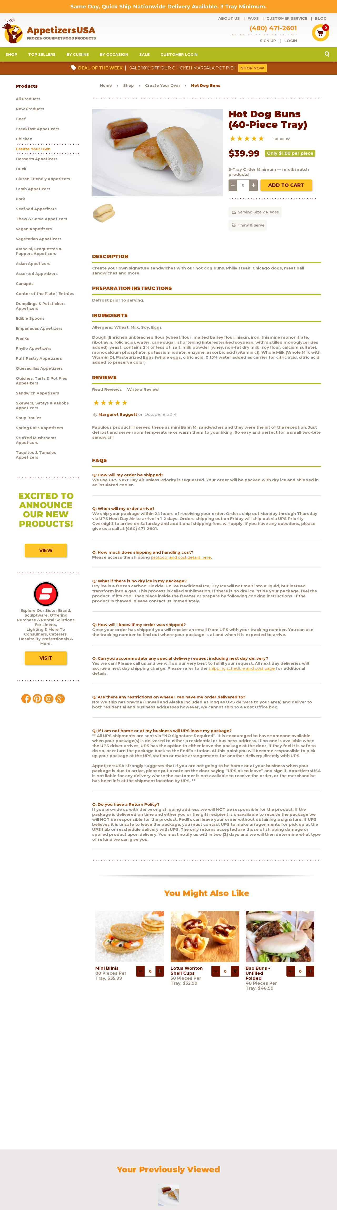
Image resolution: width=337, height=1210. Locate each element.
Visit (45, 661)
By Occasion (114, 58)
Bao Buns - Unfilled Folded (258, 976)
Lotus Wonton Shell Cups (187, 974)
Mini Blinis (106, 971)
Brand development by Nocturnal (153, 1192)
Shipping (212, 1164)
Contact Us (254, 1164)
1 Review (281, 142)
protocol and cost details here (181, 560)
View (46, 554)
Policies (232, 1164)
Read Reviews (107, 392)
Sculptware (41, 1171)
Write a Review (143, 392)
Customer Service (286, 18)
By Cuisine (78, 58)
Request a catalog (138, 1164)
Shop (11, 58)
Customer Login (179, 58)
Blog (320, 18)
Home (106, 89)
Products (39, 1164)
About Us (229, 18)
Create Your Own (162, 89)
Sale (144, 58)
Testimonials (279, 1164)
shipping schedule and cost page (242, 671)
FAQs (253, 18)
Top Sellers (42, 58)
